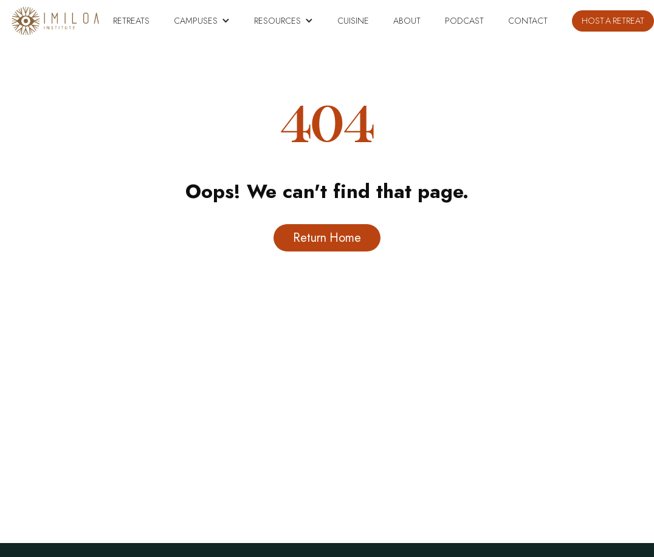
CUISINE (353, 21)
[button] (202, 21)
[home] (55, 21)
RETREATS (131, 21)
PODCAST (464, 21)
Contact (528, 21)
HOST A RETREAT (613, 21)
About (407, 21)
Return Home (326, 238)
